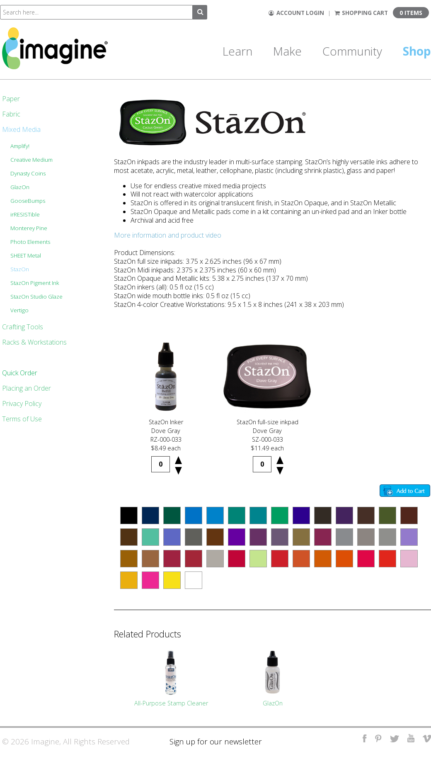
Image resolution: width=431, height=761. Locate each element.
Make (287, 51)
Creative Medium (31, 159)
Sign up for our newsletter (215, 741)
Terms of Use (22, 418)
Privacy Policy (21, 403)
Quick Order (19, 372)
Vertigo (19, 310)
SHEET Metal (25, 255)
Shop (417, 51)
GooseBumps (27, 200)
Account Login (296, 13)
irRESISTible (25, 214)
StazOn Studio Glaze (36, 296)
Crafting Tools (22, 326)
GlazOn (19, 187)
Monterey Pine (28, 228)
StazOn (19, 269)
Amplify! (19, 146)
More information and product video (167, 235)
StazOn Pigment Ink (34, 283)
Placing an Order (26, 388)
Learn (237, 51)
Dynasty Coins (28, 173)
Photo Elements (30, 242)
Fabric (11, 114)
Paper (11, 98)
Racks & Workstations (34, 342)
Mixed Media (21, 129)
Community (352, 51)
